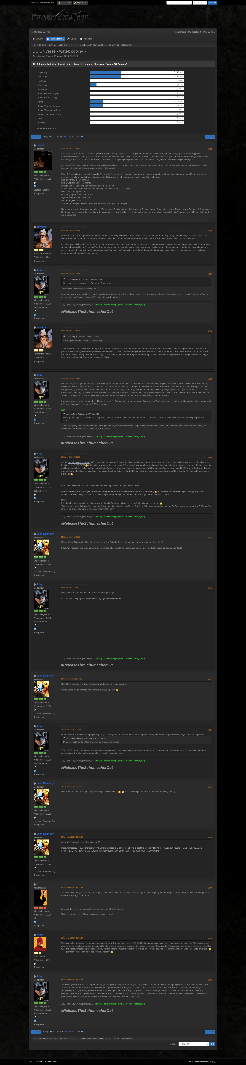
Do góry (36, 1032)
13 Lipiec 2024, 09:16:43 (70, 378)
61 (70, 137)
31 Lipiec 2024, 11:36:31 (70, 587)
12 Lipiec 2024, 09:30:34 (70, 273)
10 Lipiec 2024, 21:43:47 (70, 148)
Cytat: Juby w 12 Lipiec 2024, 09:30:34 (82, 337)
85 (78, 137)
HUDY (39, 934)
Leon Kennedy (86, 45)
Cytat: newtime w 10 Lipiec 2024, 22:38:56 (84, 279)
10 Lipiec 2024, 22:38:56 (70, 230)
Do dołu (36, 137)
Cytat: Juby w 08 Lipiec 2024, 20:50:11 (82, 414)
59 (61, 137)
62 (73, 137)
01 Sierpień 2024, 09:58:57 (71, 679)
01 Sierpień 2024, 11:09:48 (71, 729)
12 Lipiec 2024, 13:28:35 (70, 330)
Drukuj (210, 137)
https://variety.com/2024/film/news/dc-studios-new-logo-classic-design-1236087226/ (100, 485)
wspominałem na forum (79, 462)
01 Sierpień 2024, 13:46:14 (71, 786)
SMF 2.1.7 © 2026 (36, 1062)
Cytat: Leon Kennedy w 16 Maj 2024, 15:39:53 (86, 738)
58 (58, 137)
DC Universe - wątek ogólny (73, 145)
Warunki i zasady (201, 1062)
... (55, 137)
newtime (41, 227)
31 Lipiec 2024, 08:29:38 (70, 537)
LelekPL (101, 45)
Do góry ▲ (213, 1062)
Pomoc (190, 1062)
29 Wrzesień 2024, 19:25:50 (72, 979)
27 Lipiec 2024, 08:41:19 (70, 457)
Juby (95, 45)
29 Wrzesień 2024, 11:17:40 (72, 938)
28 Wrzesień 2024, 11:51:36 (72, 837)
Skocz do (173, 1044)
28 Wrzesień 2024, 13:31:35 (72, 887)
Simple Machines (50, 1062)
